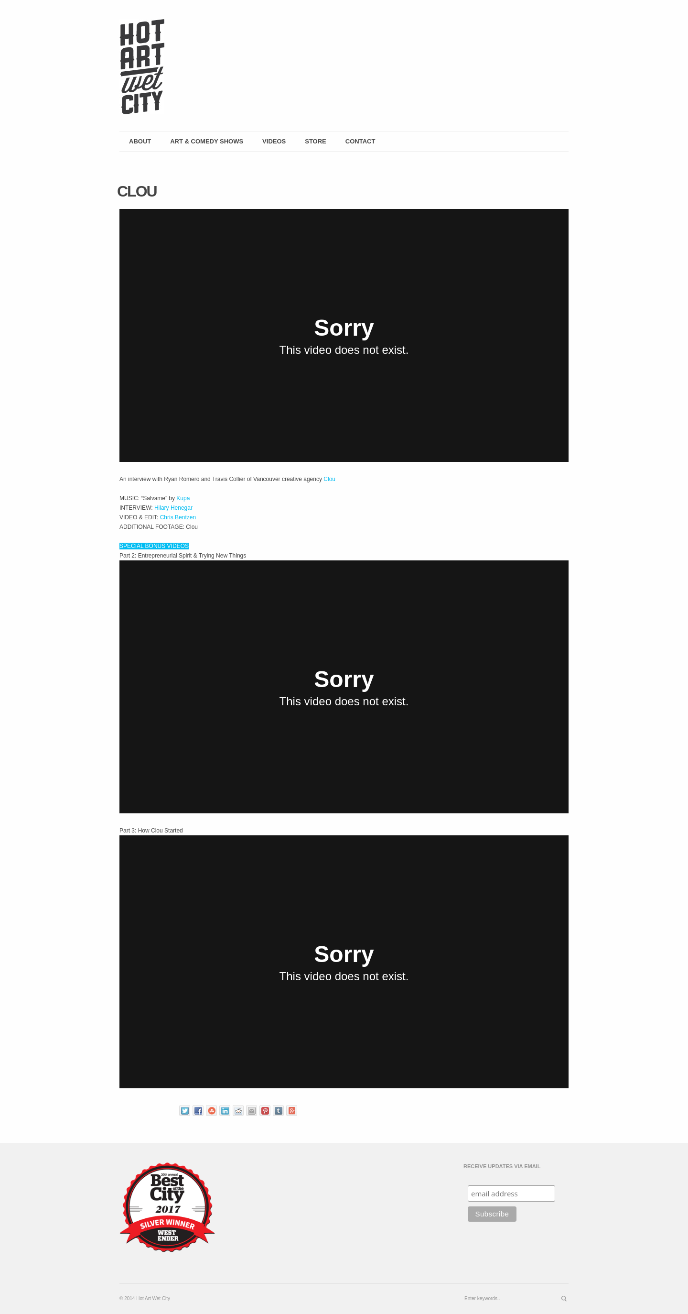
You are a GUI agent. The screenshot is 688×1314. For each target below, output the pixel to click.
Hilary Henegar (173, 507)
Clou (329, 479)
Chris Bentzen (178, 517)
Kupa (183, 498)
